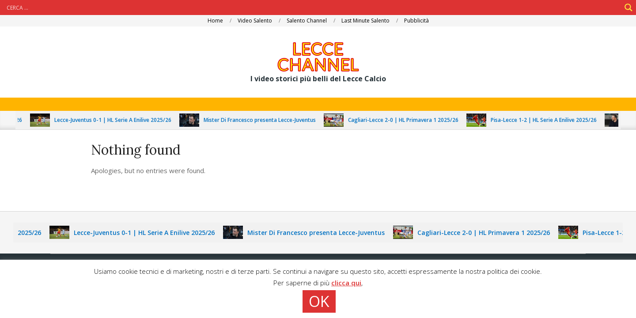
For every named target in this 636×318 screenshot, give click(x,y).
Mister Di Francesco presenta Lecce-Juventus (262, 120)
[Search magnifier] (628, 7)
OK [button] (319, 301)
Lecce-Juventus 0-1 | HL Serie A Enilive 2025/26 (115, 120)
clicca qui (346, 282)
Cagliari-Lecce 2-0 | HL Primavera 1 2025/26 (406, 120)
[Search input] (313, 7)
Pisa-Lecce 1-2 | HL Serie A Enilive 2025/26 (546, 120)
